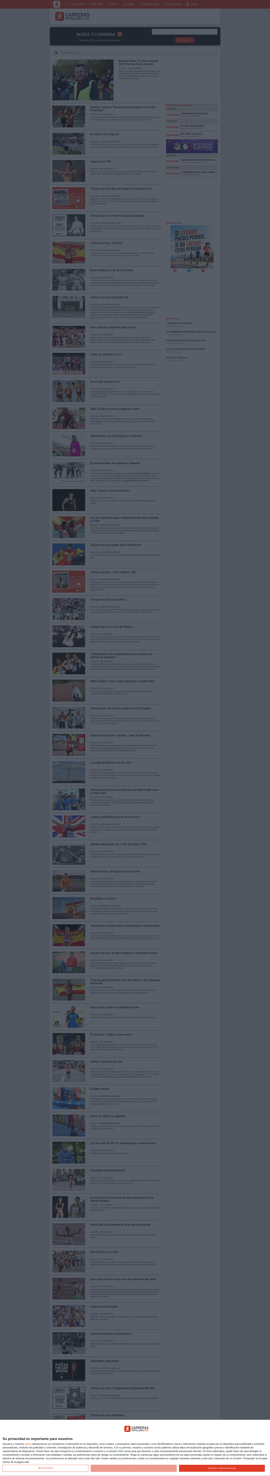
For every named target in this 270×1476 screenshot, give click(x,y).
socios (28, 1444)
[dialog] (135, 1448)
